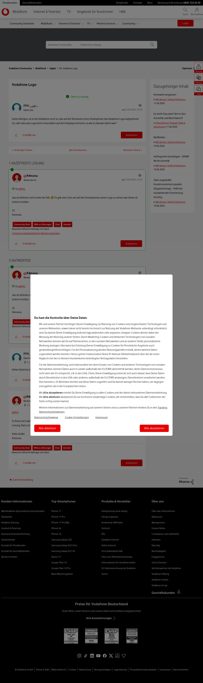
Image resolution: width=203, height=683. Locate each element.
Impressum (101, 417)
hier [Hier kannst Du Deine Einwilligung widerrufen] (89, 332)
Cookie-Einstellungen (77, 417)
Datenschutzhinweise (46, 417)
